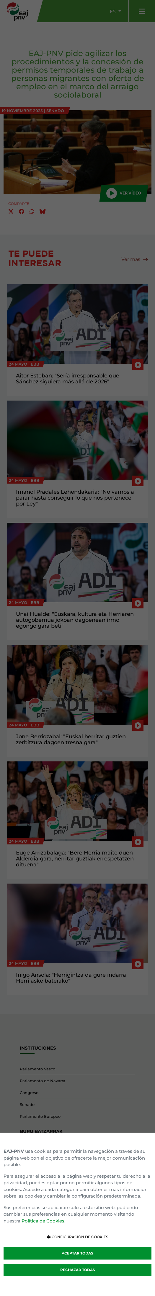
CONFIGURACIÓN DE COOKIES (77, 1237)
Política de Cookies (43, 1221)
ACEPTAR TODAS (77, 1253)
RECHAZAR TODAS (77, 1270)
